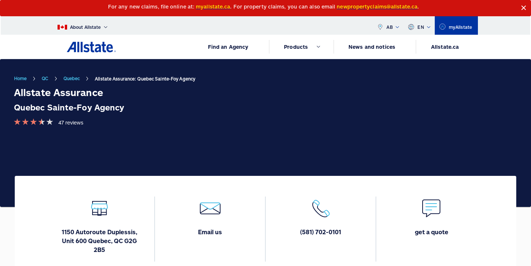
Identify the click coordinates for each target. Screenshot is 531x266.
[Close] (524, 8)
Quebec (71, 78)
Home (20, 78)
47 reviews (70, 122)
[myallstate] (456, 25)
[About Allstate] (82, 25)
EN (419, 25)
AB (387, 25)
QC (45, 78)
